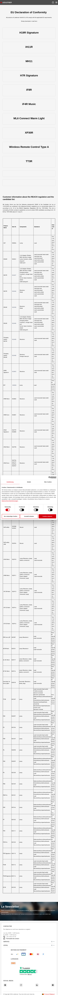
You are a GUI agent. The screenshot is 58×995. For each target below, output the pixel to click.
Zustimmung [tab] (10, 482)
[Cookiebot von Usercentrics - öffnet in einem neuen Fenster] (49, 477)
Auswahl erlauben (29, 516)
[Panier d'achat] (53, 2)
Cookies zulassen (47, 516)
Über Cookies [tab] (48, 482)
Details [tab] (29, 482)
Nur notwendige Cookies (10, 516)
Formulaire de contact (12, 938)
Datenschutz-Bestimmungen (10, 501)
